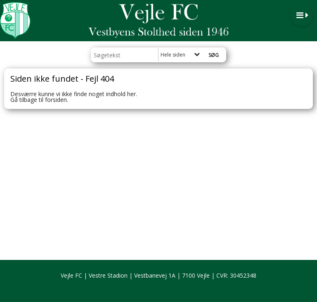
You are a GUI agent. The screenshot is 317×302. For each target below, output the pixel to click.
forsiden (56, 100)
